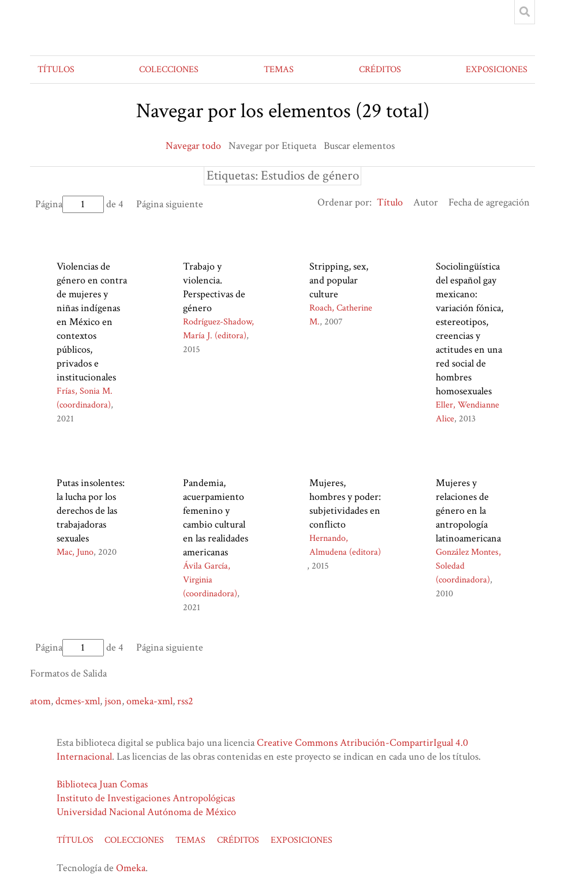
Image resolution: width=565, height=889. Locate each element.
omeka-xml (149, 701)
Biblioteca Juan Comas (102, 784)
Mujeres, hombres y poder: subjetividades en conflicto (345, 503)
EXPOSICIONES (496, 70)
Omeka (130, 868)
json (113, 701)
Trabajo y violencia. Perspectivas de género (214, 287)
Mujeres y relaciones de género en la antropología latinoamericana (468, 510)
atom (40, 701)
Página (69, 204)
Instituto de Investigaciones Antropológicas (146, 798)
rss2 (185, 701)
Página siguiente (169, 204)
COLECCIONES (169, 70)
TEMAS (279, 70)
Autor (425, 202)
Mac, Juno (75, 552)
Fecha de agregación (489, 202)
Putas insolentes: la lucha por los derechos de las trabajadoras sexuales (91, 510)
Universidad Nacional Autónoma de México (146, 812)
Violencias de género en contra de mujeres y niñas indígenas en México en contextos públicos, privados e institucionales (92, 322)
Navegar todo (193, 145)
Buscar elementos (359, 145)
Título (390, 202)
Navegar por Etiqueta (272, 145)
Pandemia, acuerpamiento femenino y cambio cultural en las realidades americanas (215, 517)
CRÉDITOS (380, 70)
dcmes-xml (77, 701)
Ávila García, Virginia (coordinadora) (210, 580)
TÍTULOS (56, 70)
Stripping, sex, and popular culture (338, 280)
